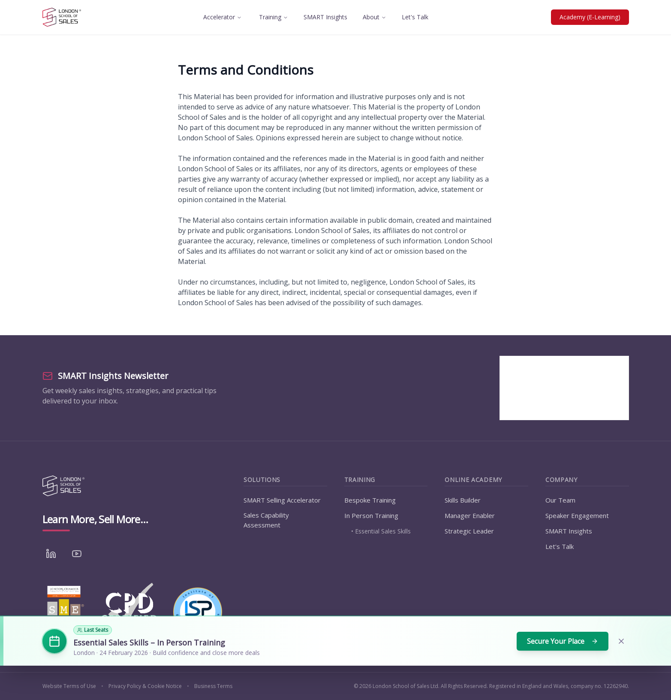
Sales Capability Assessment (266, 520)
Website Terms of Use (69, 686)
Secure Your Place (562, 641)
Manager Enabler (470, 515)
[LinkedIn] (51, 553)
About (374, 17)
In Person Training (371, 515)
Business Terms (213, 686)
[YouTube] (76, 553)
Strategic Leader (469, 531)
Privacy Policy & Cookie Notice (145, 686)
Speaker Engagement (577, 515)
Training (273, 17)
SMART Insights (325, 17)
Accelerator (222, 17)
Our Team (560, 500)
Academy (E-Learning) (590, 17)
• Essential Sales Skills (381, 531)
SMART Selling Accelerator (282, 500)
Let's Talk (415, 17)
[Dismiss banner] (621, 641)
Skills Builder (463, 500)
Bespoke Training (370, 500)
